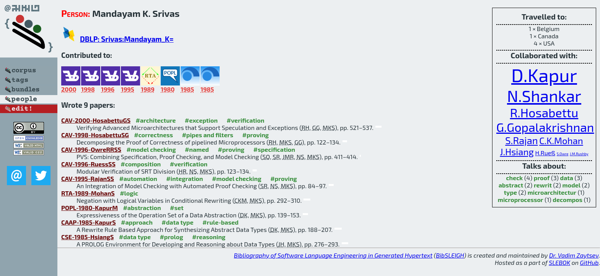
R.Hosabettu (544, 112)
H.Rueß (545, 152)
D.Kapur (544, 75)
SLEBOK (559, 262)
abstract (511, 185)
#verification (245, 120)
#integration (184, 178)
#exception (201, 120)
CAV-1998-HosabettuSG (95, 134)
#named (197, 149)
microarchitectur (552, 192)
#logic (129, 193)
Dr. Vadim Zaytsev (573, 255)
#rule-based (220, 222)
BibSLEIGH (450, 255)
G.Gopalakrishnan (545, 127)
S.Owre (563, 153)
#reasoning (208, 236)
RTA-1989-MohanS (88, 193)
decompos (567, 199)
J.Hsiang (516, 151)
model (571, 185)
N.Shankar (544, 95)
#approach (137, 222)
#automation (138, 178)
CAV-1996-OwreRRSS (91, 149)
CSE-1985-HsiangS (87, 236)
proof (542, 177)
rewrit (543, 185)
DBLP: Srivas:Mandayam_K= (126, 38)
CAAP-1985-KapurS (88, 222)
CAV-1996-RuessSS (88, 164)
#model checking (151, 149)
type (510, 192)
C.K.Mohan (561, 140)
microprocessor (520, 199)
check (514, 177)
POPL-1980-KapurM (89, 207)
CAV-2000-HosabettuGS (95, 120)
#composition (141, 164)
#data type (177, 222)
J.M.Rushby (579, 153)
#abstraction (142, 207)
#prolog (171, 236)
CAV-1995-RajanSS (87, 178)
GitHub (589, 262)
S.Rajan (521, 140)
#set (177, 207)
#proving (255, 134)
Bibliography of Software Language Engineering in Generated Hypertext (333, 255)
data (566, 177)
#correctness (153, 134)
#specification (274, 149)
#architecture (155, 120)
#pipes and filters (207, 134)
